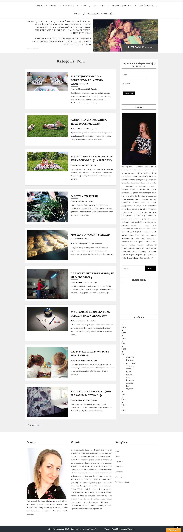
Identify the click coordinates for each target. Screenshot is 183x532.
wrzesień (130, 359)
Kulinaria (99, 5)
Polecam (119, 472)
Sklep (77, 13)
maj (128, 370)
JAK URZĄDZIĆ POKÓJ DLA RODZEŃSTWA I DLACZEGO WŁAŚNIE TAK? (87, 80)
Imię (125, 74)
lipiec (128, 364)
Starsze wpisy (34, 425)
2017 (123, 392)
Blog (53, 5)
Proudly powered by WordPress (85, 529)
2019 (124, 347)
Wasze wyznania (121, 5)
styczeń (129, 381)
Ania (95, 89)
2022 (124, 331)
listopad (130, 353)
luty (128, 379)
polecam (68, 5)
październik (131, 356)
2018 (123, 387)
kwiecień (130, 373)
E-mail (126, 83)
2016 (124, 398)
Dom (83, 5)
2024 (124, 320)
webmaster (98, 244)
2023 (124, 325)
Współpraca (146, 5)
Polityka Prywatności (101, 13)
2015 (123, 403)
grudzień (130, 350)
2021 (123, 336)
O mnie (38, 5)
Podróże (119, 466)
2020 (124, 342)
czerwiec (130, 367)
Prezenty (119, 477)
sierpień (130, 361)
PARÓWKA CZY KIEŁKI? (84, 196)
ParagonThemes (127, 529)
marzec (129, 376)
